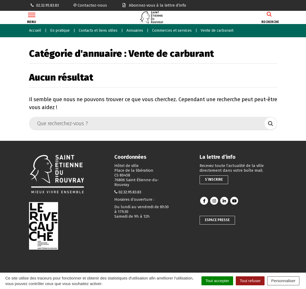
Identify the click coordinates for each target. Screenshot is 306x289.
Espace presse (217, 220)
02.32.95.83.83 (130, 192)
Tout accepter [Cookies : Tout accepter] (217, 280)
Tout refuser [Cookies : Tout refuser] (250, 280)
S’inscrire (214, 179)
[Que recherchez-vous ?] (147, 123)
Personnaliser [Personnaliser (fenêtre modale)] (283, 280)
